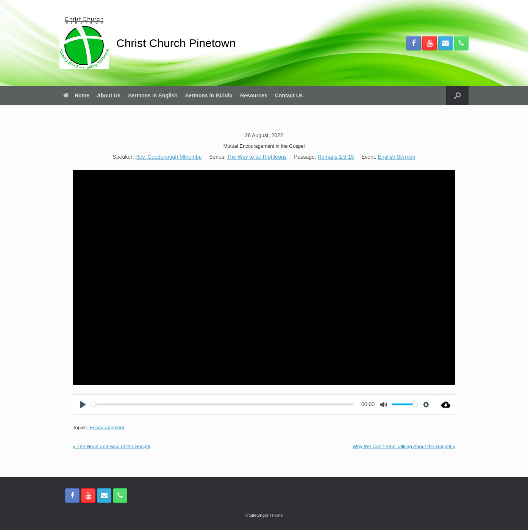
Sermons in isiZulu (209, 95)
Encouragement (106, 427)
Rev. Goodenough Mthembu (169, 157)
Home (76, 95)
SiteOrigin (258, 515)
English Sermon (397, 157)
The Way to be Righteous (256, 157)
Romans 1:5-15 (336, 157)
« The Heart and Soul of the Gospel (111, 446)
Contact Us (289, 95)
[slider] (222, 404)
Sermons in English (153, 95)
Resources (253, 95)
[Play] (83, 405)
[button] (457, 95)
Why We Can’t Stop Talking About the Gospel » (404, 446)
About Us (108, 95)
